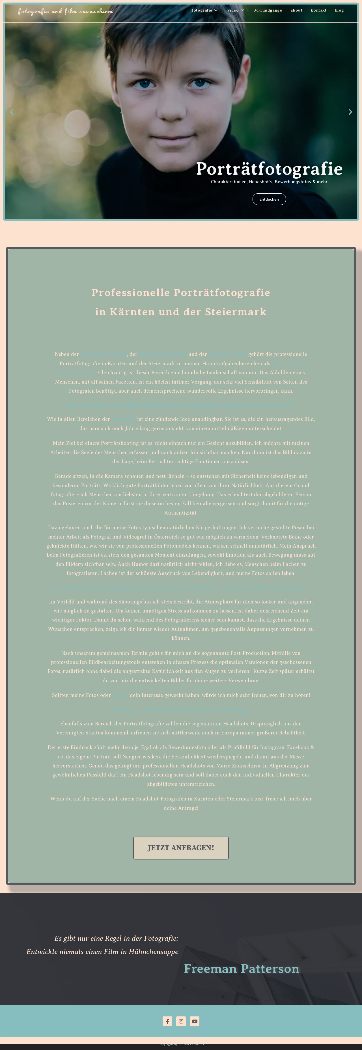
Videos (120, 695)
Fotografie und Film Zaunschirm (65, 11)
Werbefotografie (227, 354)
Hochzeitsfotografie (103, 354)
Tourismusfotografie (163, 354)
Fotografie (123, 419)
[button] (12, 112)
